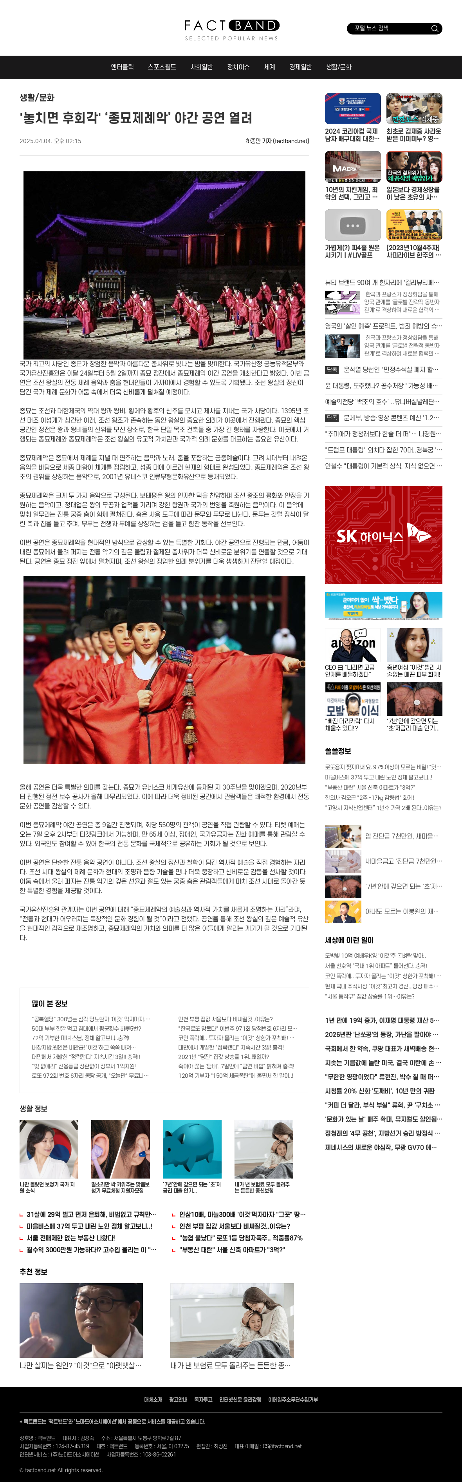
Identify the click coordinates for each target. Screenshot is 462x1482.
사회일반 (201, 67)
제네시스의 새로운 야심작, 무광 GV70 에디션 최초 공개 (383, 1148)
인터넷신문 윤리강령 (240, 1400)
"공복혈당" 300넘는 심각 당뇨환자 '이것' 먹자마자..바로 (91, 1019)
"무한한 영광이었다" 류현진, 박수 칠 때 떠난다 (382, 1078)
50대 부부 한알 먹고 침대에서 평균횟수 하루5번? (86, 1029)
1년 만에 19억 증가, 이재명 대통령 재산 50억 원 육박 (381, 1021)
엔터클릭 (122, 67)
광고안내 (178, 1400)
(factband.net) (291, 141)
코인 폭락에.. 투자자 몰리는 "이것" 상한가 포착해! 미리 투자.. (237, 1038)
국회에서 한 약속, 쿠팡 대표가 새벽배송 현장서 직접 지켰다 (382, 1050)
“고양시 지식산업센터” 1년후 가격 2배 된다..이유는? (383, 808)
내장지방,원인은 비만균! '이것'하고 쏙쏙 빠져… (84, 1047)
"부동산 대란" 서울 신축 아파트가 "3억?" (232, 1250)
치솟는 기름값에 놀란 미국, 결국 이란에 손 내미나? (383, 1064)
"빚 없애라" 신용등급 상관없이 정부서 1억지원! (84, 1066)
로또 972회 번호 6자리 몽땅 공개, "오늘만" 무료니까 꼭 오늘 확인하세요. (91, 1076)
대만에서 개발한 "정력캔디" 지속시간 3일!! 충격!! (86, 1057)
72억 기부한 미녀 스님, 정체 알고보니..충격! (80, 1038)
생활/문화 (339, 67)
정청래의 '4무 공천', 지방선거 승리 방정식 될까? (382, 1134)
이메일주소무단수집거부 (293, 1400)
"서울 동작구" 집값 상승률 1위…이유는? (370, 996)
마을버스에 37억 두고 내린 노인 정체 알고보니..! (89, 1226)
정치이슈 (238, 67)
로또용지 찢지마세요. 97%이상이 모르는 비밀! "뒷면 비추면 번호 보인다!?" (383, 767)
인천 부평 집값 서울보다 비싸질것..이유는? (225, 1019)
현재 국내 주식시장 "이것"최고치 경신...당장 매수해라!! (383, 986)
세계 (269, 67)
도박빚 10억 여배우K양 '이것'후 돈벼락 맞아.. (375, 956)
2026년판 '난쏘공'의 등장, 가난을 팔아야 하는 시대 (382, 1036)
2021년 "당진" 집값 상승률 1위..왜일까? (223, 1057)
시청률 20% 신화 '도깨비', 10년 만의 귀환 (380, 1091)
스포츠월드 (162, 67)
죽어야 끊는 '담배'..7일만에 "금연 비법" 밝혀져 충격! (236, 1066)
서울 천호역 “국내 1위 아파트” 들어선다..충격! (376, 966)
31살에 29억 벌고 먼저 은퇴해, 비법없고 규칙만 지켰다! (92, 1215)
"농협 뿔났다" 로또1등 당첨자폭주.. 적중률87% (241, 1238)
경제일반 (300, 67)
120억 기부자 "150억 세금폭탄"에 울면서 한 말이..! (235, 1076)
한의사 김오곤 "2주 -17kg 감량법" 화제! (369, 798)
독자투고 (203, 1400)
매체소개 (153, 1400)
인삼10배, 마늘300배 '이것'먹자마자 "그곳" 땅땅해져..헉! (244, 1215)
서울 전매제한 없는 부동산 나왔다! (71, 1238)
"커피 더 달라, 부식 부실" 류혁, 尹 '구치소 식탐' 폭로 (382, 1106)
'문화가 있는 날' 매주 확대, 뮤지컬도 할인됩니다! (383, 1120)
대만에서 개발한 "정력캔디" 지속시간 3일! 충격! (230, 1047)
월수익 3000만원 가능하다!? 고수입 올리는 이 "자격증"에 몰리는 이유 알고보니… (92, 1250)
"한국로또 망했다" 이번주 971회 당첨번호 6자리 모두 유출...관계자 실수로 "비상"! (237, 1029)
